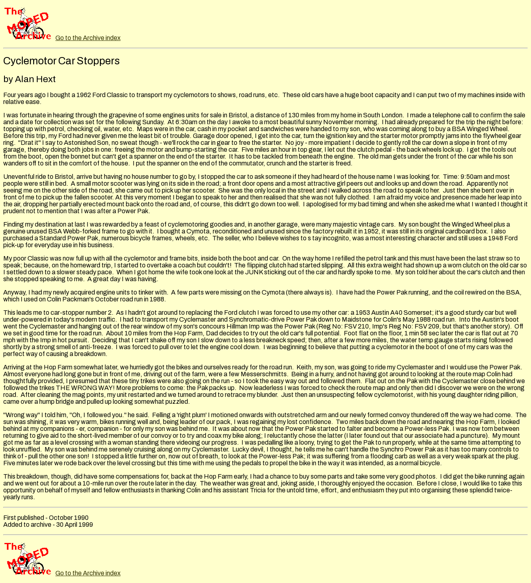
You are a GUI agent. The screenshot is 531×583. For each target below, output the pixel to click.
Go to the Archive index (88, 37)
